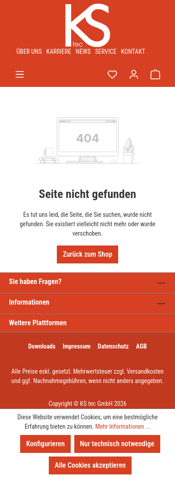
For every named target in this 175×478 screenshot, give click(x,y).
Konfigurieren (45, 443)
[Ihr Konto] (134, 74)
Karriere (59, 51)
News (83, 51)
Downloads (41, 346)
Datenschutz (113, 346)
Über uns (29, 51)
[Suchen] (91, 74)
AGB (141, 346)
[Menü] (19, 74)
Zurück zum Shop (87, 254)
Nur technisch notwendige (117, 443)
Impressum (76, 346)
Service (106, 51)
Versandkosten (145, 371)
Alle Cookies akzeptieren (90, 465)
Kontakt (133, 51)
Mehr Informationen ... (122, 426)
